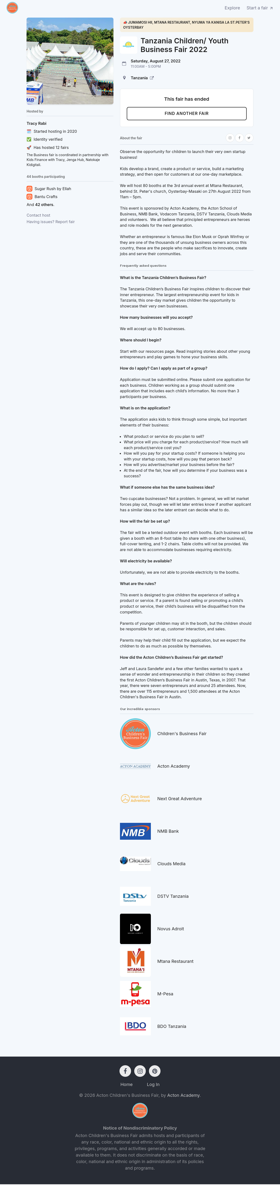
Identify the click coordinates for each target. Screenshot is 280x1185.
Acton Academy (183, 1095)
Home (126, 1085)
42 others (44, 204)
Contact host (38, 215)
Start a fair (260, 7)
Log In (153, 1085)
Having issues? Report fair (51, 221)
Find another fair (186, 114)
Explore (232, 7)
